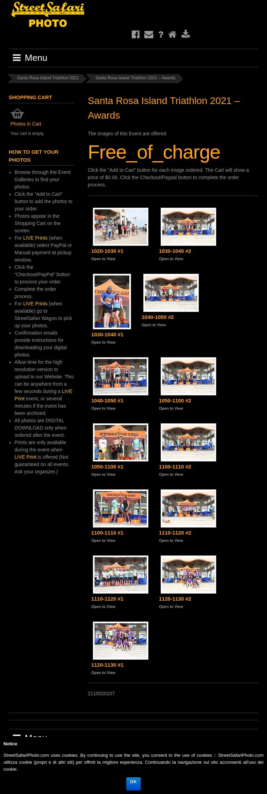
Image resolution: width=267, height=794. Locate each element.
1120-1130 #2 (175, 599)
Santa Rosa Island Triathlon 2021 (48, 77)
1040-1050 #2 (157, 317)
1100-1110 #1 (107, 533)
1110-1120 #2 (175, 533)
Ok (133, 781)
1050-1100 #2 (175, 400)
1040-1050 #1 (107, 400)
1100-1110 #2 (175, 467)
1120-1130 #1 (107, 665)
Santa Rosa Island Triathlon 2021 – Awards (135, 77)
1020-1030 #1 (107, 251)
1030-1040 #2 (175, 251)
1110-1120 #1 (107, 599)
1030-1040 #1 (107, 334)
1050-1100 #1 (107, 467)
